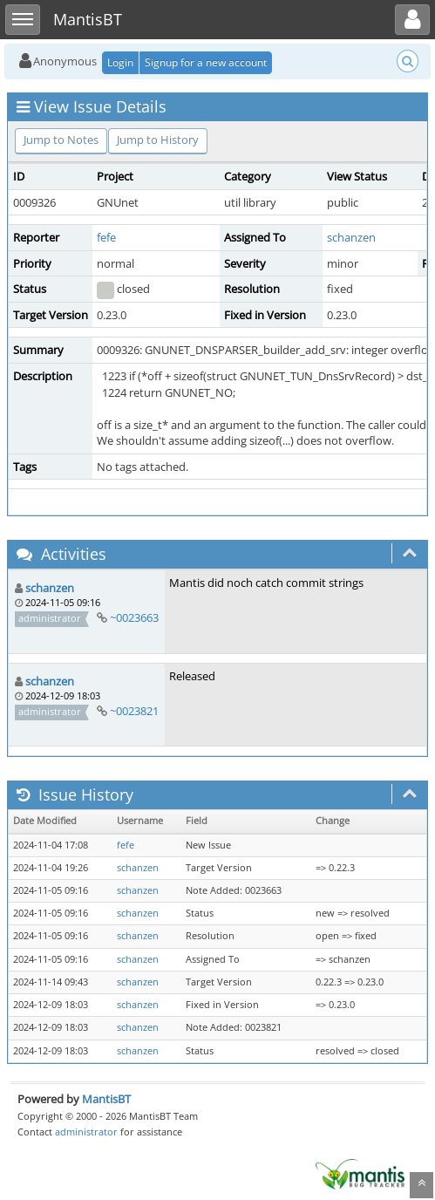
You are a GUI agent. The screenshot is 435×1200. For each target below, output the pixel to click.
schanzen (351, 237)
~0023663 (134, 617)
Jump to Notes (61, 139)
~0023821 (134, 711)
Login (120, 62)
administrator (86, 1131)
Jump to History (158, 139)
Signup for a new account (206, 62)
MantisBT (106, 1099)
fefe (106, 237)
